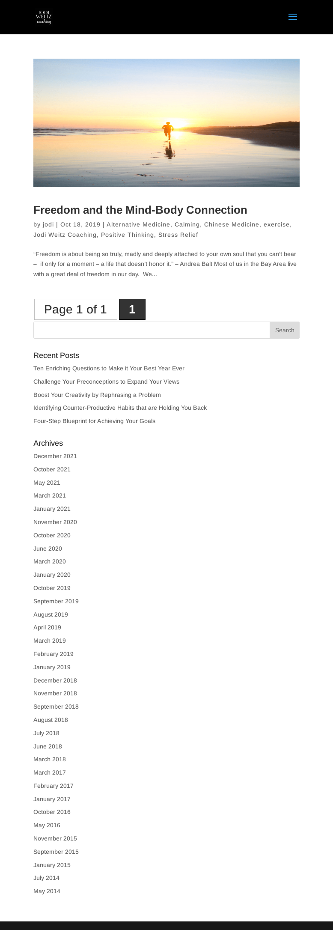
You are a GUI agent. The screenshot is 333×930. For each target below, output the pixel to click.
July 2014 (46, 877)
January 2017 (52, 799)
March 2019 (49, 640)
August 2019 (50, 614)
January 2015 (52, 864)
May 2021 (46, 482)
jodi (48, 224)
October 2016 (52, 811)
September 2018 (56, 706)
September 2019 (56, 601)
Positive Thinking (127, 234)
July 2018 (46, 733)
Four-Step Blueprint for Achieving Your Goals (94, 420)
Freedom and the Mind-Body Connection (140, 209)
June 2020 (47, 548)
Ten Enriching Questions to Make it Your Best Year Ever (108, 368)
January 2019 (52, 667)
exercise (277, 224)
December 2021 (55, 456)
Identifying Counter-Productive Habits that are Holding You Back (120, 407)
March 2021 (49, 495)
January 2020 (52, 574)
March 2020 (49, 561)
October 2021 (52, 469)
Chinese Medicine (231, 224)
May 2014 (46, 891)
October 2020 (52, 535)
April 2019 (47, 627)
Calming (187, 224)
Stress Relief (178, 234)
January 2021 (52, 508)
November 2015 (55, 838)
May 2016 (46, 825)
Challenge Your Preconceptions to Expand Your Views (106, 381)
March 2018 (49, 759)
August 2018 (50, 719)
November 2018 (55, 693)
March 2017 (49, 772)
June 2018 (47, 746)
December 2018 (55, 680)
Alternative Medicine (138, 224)
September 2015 (56, 851)
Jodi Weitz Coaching (65, 234)
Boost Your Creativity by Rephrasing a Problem (97, 394)
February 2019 (53, 653)
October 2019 (52, 587)
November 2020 (55, 522)
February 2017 (53, 785)
